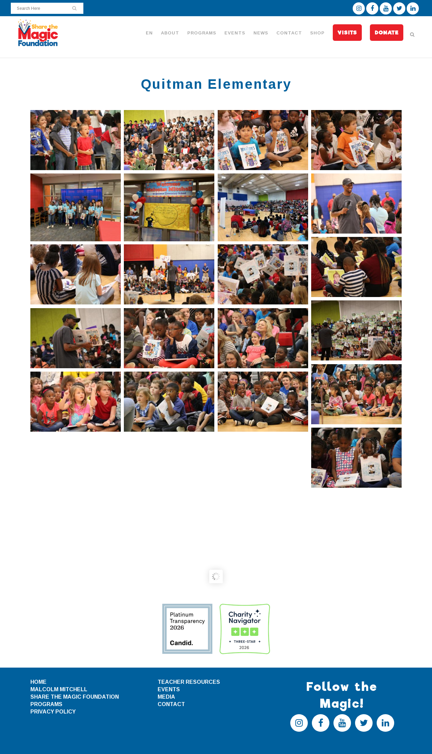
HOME (38, 682)
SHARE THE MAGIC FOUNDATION (74, 697)
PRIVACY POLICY (53, 712)
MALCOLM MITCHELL (58, 689)
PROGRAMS (46, 704)
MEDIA (166, 697)
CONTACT (171, 704)
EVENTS (169, 689)
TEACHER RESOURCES (189, 682)
